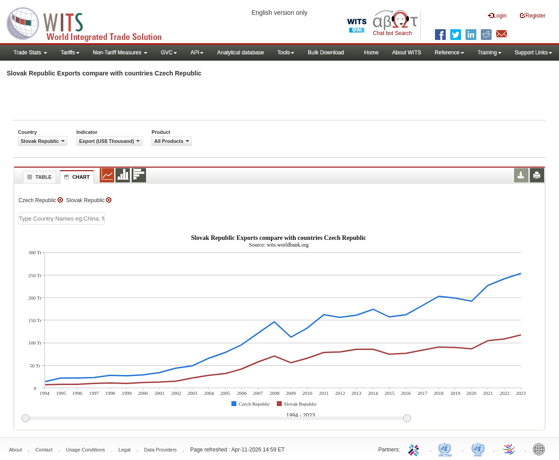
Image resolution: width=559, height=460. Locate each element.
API (197, 52)
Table (38, 177)
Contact (44, 449)
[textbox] (61, 218)
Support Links (533, 52)
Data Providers (160, 449)
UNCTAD (447, 449)
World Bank (541, 449)
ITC (415, 449)
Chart (76, 177)
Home (371, 52)
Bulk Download (326, 52)
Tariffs (70, 52)
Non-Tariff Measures (120, 52)
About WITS (406, 52)
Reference (449, 52)
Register (533, 15)
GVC (169, 52)
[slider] (216, 418)
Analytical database (240, 52)
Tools (285, 52)
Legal (125, 449)
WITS (90, 22)
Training (489, 52)
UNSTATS (478, 449)
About (15, 449)
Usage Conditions (85, 449)
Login (497, 15)
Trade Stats (30, 52)
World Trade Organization (510, 449)
